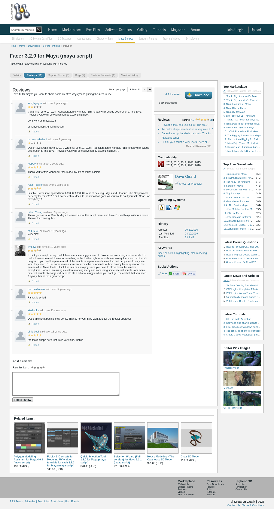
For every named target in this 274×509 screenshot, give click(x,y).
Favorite (190, 273)
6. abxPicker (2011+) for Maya (239, 115)
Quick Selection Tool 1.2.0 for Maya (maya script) (93, 459)
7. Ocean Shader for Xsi (236, 197)
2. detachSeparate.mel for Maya (240, 178)
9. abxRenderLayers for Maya (239, 127)
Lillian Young (35, 212)
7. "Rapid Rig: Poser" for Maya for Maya (244, 119)
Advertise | (31, 501)
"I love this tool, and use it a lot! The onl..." (184, 124)
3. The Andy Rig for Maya (236, 182)
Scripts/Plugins (185, 486)
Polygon (67, 46)
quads (161, 256)
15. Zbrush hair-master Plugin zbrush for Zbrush (248, 228)
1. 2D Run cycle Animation (237, 319)
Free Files (93, 30)
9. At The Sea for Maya (235, 205)
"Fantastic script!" (170, 137)
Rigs (249, 91)
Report (35, 131)
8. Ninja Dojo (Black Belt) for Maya (241, 123)
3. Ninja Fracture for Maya (237, 104)
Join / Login (235, 30)
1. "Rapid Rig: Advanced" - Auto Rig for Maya (247, 96)
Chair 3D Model (190, 456)
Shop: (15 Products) (188, 183)
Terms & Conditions (253, 505)
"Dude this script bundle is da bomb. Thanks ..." (187, 133)
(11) (34, 75)
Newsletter (241, 486)
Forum (195, 30)
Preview (144, 89)
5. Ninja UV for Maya (234, 112)
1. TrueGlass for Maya (235, 174)
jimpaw (32, 246)
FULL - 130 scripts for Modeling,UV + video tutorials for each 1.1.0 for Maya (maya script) (60, 461)
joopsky (32, 163)
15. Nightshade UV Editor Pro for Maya (243, 151)
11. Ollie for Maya (232, 213)
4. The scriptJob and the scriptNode (242, 330)
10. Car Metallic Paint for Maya (239, 209)
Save (164, 273)
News (226, 280)
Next (149, 89)
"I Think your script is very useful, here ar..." (185, 142)
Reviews (254, 280)
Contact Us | (234, 505)
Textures (182, 489)
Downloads (34, 46)
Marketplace (71, 30)
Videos (181, 492)
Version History (129, 75)
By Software (192, 38)
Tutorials (159, 30)
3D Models (18, 38)
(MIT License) (172, 94)
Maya (22, 46)
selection (170, 253)
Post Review (22, 399)
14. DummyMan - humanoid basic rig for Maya (247, 147)
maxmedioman (36, 289)
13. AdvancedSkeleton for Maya (240, 221)
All (224, 91)
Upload (256, 30)
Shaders (256, 91)
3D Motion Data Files (40, 38)
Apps (252, 168)
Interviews (243, 280)
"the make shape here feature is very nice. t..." (187, 129)
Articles (234, 280)
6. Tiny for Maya (231, 193)
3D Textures (64, 38)
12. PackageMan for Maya (237, 217)
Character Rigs (105, 38)
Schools (211, 494)
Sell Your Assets (186, 494)
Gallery (142, 30)
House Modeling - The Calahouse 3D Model (160, 458)
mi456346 (33, 231)
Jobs (209, 489)
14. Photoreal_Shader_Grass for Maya (243, 225)
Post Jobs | (44, 501)
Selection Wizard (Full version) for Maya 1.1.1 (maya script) (127, 459)
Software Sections (118, 30)
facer (160, 253)
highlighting (182, 253)
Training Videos (171, 38)
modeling (201, 253)
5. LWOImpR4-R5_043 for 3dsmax (241, 189)
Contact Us (241, 489)
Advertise (240, 484)
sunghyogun (35, 103)
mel (193, 253)
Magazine (178, 30)
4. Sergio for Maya (233, 185)
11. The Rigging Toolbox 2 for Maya (242, 135)
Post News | (58, 501)
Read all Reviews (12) (198, 146)
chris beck (33, 331)
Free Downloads (215, 484)
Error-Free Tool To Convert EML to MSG (247, 258)
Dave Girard (185, 176)
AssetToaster (35, 184)
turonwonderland (37, 139)
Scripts (242, 91)
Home (52, 30)
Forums (210, 486)
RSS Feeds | (17, 501)
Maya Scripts (125, 38)
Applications (84, 38)
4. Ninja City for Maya (234, 108)
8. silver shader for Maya (236, 201)
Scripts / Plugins (147, 38)
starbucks (33, 310)
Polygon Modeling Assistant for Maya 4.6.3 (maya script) (28, 459)
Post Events (72, 501)
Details (17, 75)
